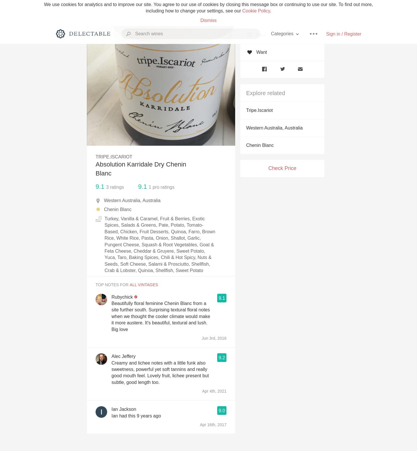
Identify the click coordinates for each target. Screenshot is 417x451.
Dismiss (208, 20)
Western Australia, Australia (274, 127)
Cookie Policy (256, 10)
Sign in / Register (343, 34)
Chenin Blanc (260, 145)
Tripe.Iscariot (259, 110)
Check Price (282, 168)
